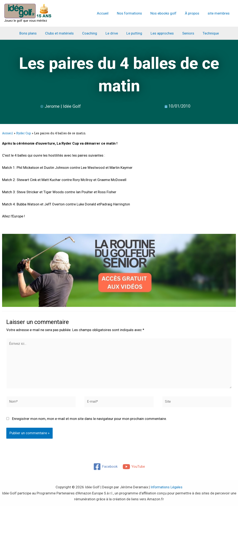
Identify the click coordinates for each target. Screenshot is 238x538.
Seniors (185, 33)
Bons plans (32, 33)
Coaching (91, 33)
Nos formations (133, 13)
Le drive (112, 33)
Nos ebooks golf (167, 13)
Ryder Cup (24, 133)
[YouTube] (134, 470)
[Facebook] (105, 470)
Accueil (108, 13)
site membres (219, 13)
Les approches (160, 33)
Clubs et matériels (62, 33)
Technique (206, 33)
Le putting (134, 33)
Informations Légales (167, 490)
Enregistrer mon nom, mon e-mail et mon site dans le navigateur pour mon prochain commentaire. (89, 421)
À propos (194, 13)
